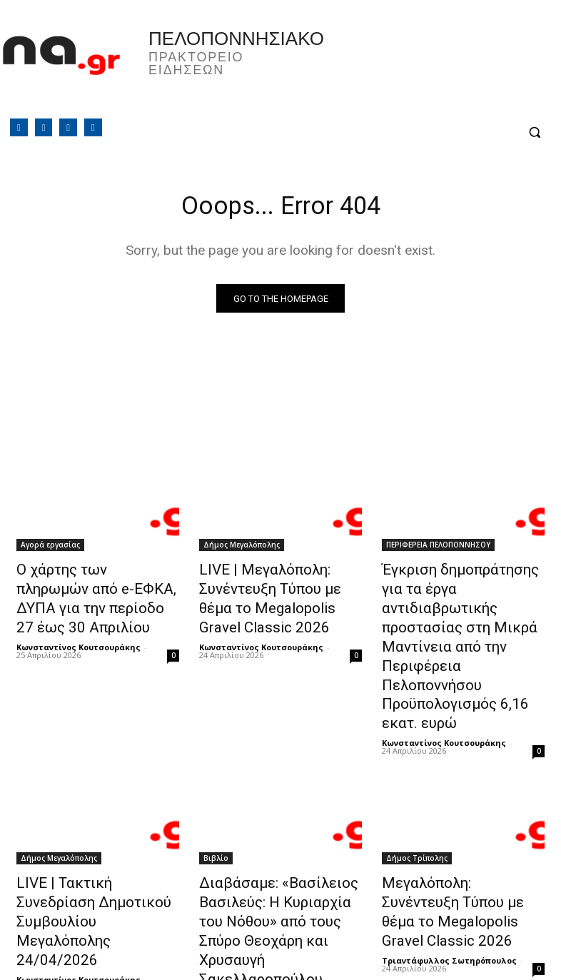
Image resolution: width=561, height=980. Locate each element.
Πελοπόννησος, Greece (417, 67)
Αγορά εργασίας (50, 548)
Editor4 (213, 903)
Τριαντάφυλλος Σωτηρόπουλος (449, 887)
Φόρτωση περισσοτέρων (281, 935)
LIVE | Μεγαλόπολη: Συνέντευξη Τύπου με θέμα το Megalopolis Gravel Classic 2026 (279, 595)
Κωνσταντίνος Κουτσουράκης (78, 620)
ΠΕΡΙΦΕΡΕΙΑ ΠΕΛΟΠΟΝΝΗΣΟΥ (438, 548)
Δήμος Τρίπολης (417, 799)
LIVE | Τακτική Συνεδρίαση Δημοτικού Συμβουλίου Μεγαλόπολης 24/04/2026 (90, 839)
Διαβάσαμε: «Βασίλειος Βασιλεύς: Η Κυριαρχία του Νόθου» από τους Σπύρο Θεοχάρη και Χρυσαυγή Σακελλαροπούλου (272, 854)
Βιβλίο (215, 799)
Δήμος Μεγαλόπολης (241, 548)
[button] (534, 132)
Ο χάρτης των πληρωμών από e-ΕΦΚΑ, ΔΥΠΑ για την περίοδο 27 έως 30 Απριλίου (97, 587)
